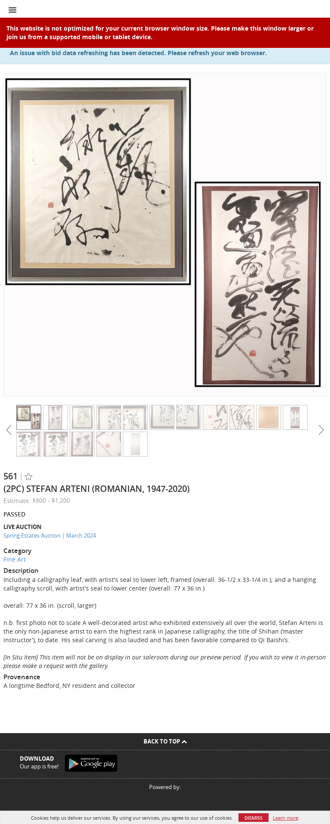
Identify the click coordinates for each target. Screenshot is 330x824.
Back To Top (165, 741)
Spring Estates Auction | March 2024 (49, 535)
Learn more (285, 818)
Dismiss (253, 818)
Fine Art (14, 559)
